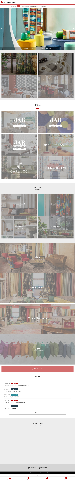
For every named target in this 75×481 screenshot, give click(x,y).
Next (73, 29)
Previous (1, 29)
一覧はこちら (37, 412)
